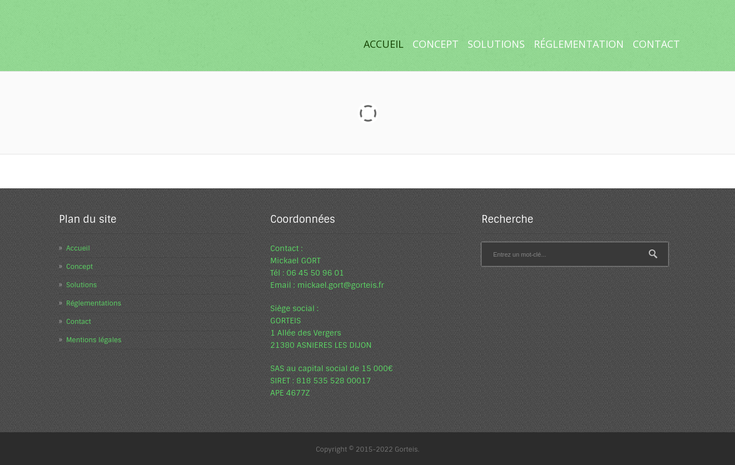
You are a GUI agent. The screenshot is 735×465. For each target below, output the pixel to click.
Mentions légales (93, 340)
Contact (656, 44)
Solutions (494, 44)
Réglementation (576, 44)
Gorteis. (407, 449)
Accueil (384, 44)
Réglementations (93, 303)
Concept (436, 44)
